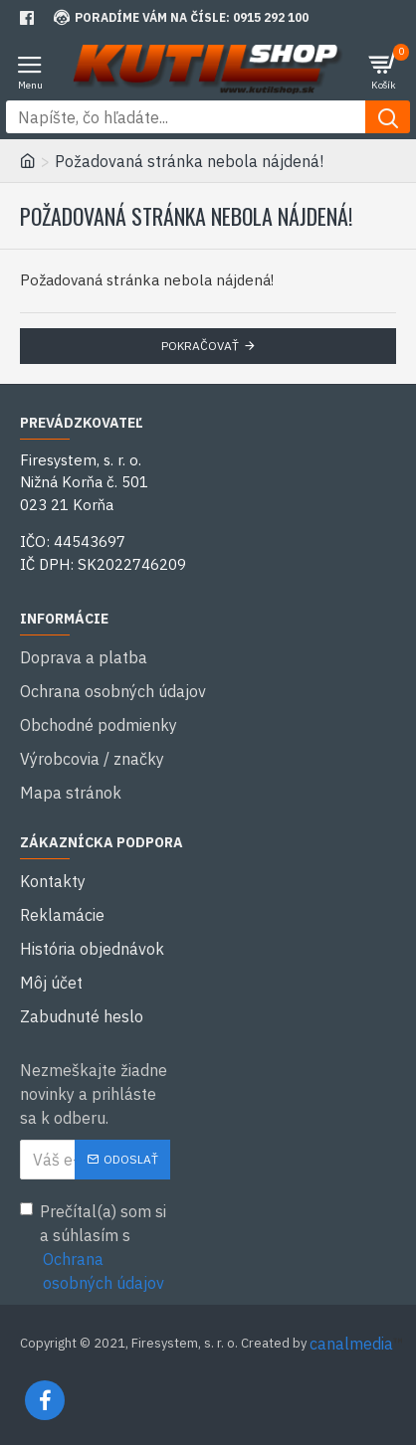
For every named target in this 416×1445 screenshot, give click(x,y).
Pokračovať (200, 345)
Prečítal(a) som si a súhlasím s (95, 1248)
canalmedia (351, 1344)
